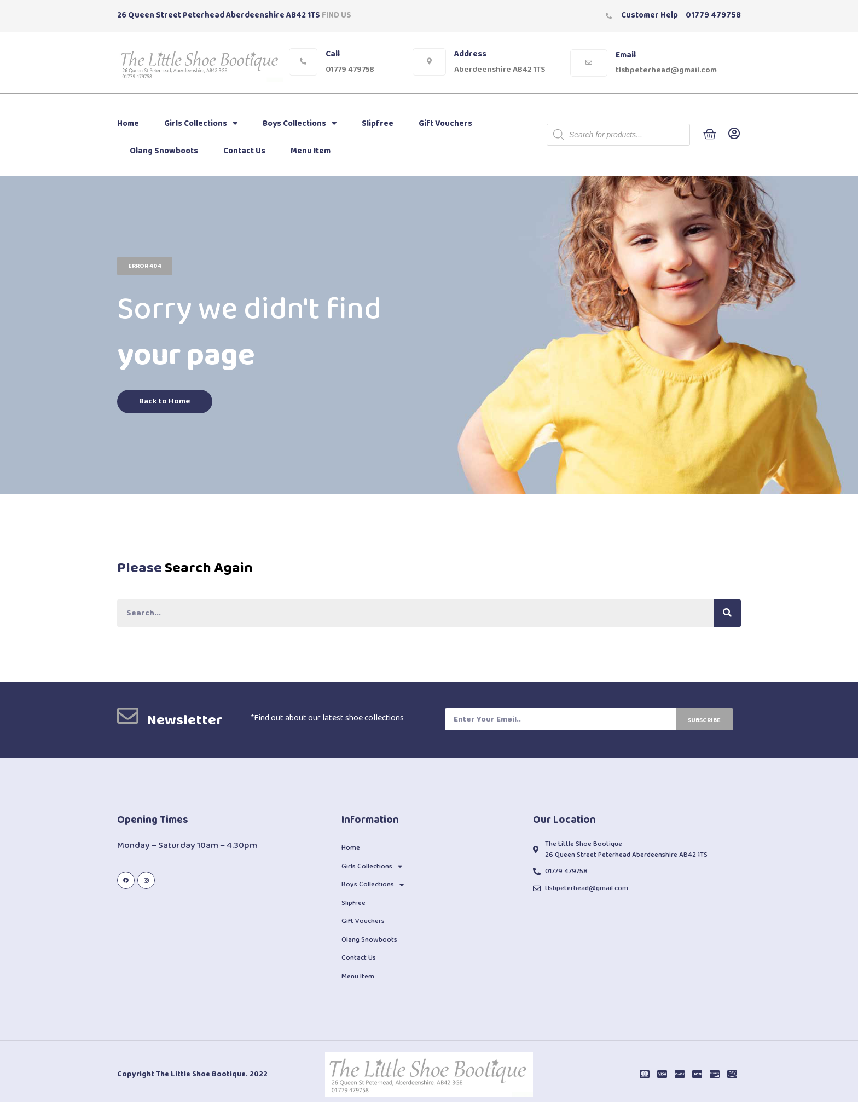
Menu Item (311, 151)
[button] (144, 266)
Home (128, 123)
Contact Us (244, 151)
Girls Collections (200, 123)
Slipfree (377, 123)
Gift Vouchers (445, 123)
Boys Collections (300, 123)
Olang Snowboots (164, 151)
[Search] (727, 613)
